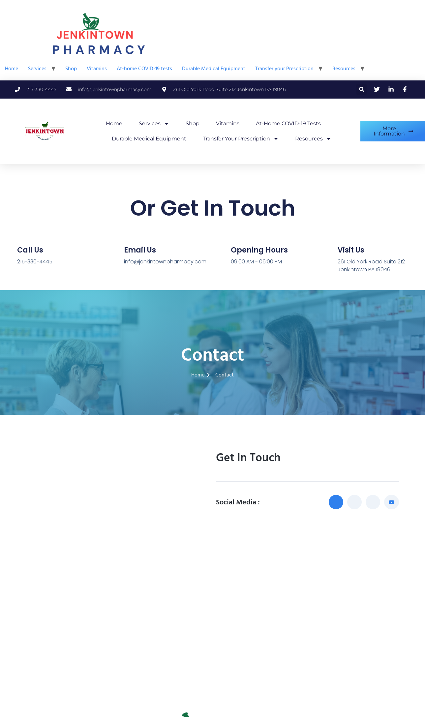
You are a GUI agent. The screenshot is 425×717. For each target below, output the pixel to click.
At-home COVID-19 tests (144, 68)
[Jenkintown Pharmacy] (212, 611)
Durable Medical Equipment (213, 68)
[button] (361, 89)
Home (11, 68)
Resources (343, 68)
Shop (71, 68)
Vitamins (97, 68)
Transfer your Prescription (284, 68)
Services (37, 68)
